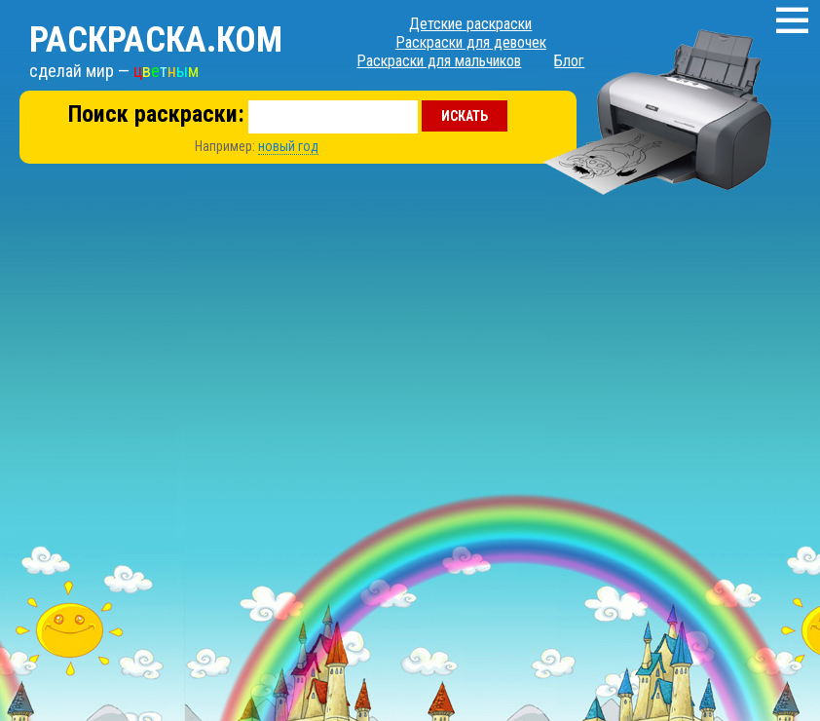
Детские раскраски (470, 24)
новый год (288, 146)
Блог (569, 61)
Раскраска (155, 39)
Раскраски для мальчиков (438, 61)
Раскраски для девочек (470, 42)
